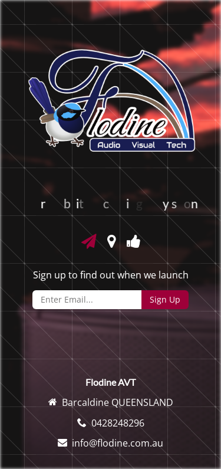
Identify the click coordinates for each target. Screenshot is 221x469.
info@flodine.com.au (117, 443)
